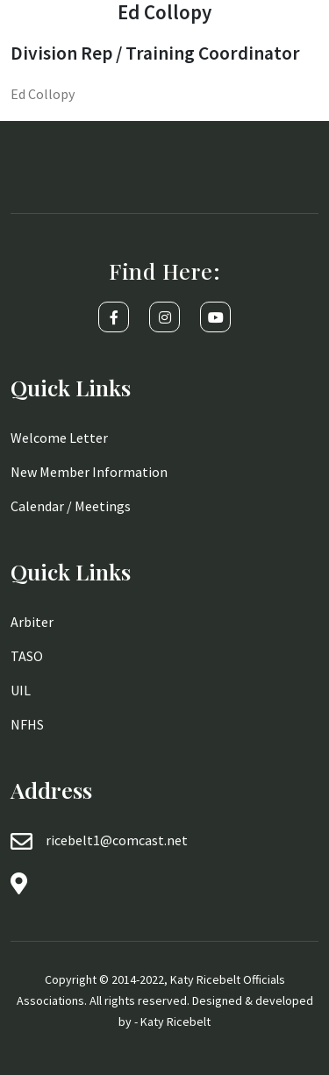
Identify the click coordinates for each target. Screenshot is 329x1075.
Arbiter (32, 621)
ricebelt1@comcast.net (117, 840)
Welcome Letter (59, 437)
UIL (21, 690)
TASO (27, 656)
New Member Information (89, 472)
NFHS (27, 724)
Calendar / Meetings (71, 506)
